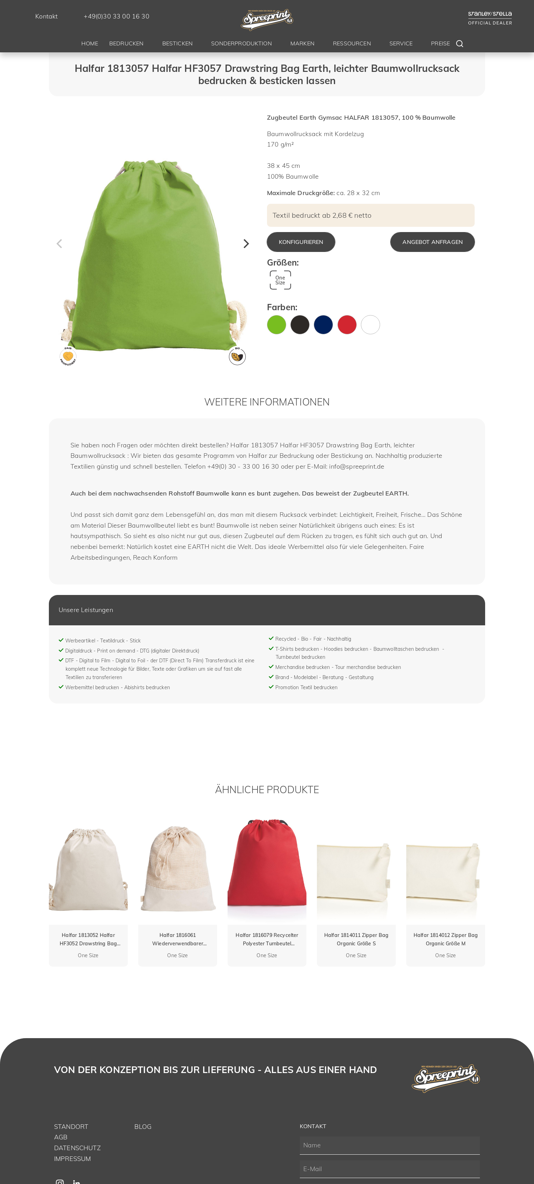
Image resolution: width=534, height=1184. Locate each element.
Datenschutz (77, 1148)
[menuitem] (90, 44)
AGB (60, 1137)
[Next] (245, 243)
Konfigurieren (301, 241)
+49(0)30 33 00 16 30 (116, 16)
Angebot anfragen (432, 241)
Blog (142, 1127)
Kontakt (46, 16)
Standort (71, 1127)
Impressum (72, 1159)
